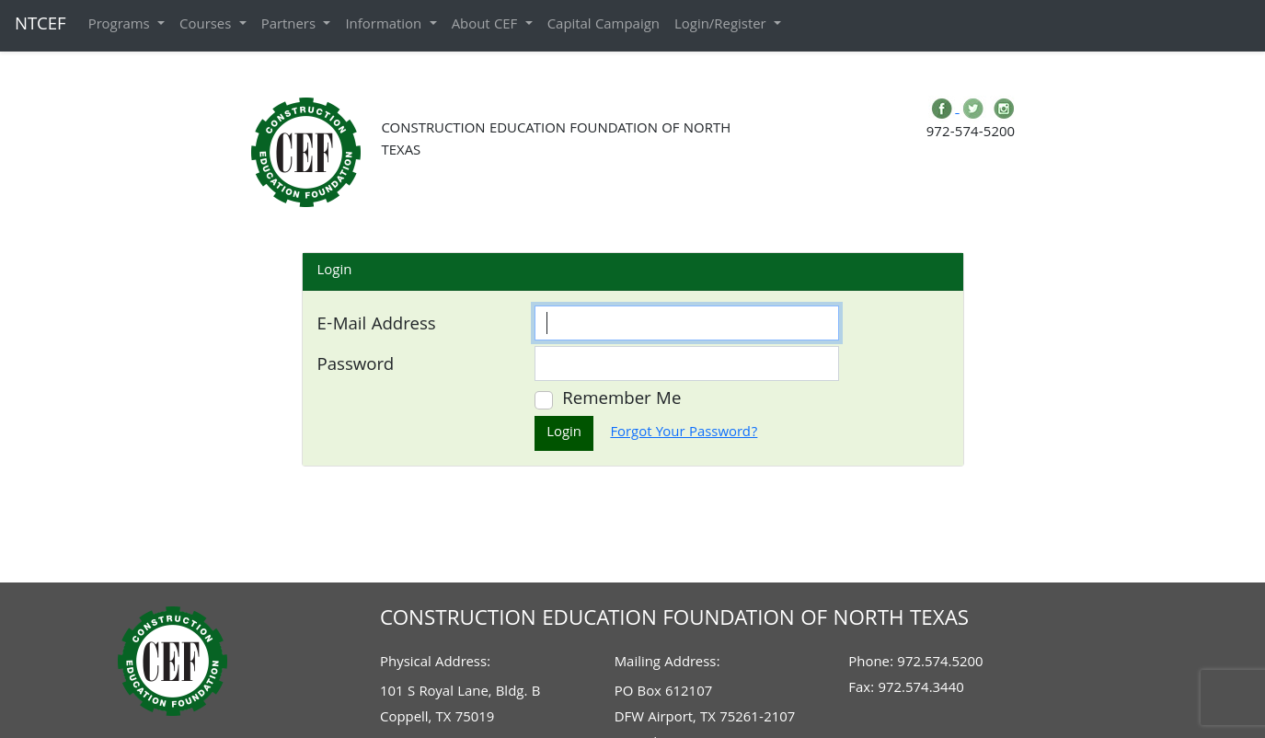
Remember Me (621, 400)
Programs (121, 26)
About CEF (487, 26)
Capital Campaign (603, 26)
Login (563, 433)
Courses (207, 26)
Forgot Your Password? (683, 433)
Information (385, 26)
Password (356, 366)
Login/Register (722, 26)
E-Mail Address (376, 325)
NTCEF (40, 25)
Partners (290, 26)
